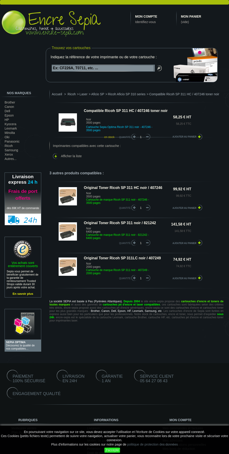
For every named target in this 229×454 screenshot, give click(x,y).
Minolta (10, 133)
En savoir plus (23, 293)
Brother (10, 102)
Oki (7, 137)
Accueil (57, 94)
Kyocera (10, 124)
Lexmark (11, 128)
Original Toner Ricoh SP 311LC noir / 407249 (122, 258)
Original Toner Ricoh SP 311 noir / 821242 (120, 223)
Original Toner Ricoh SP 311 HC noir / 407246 (123, 188)
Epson (9, 115)
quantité (125, 208)
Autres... (10, 159)
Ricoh (9, 146)
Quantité (125, 137)
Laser (83, 94)
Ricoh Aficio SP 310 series (126, 94)
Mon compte (146, 16)
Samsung (11, 150)
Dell (7, 111)
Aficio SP (97, 94)
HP (7, 120)
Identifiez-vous (145, 22)
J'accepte (112, 450)
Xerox (9, 154)
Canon (9, 107)
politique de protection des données (152, 444)
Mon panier (191, 16)
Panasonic (12, 141)
